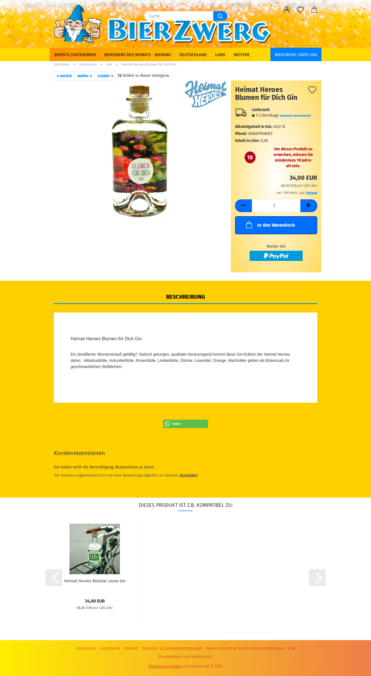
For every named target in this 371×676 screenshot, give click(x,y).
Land (220, 54)
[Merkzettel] (300, 10)
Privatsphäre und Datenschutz (185, 656)
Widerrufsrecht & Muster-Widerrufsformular (245, 648)
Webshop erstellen (165, 666)
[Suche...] (220, 16)
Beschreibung (185, 296)
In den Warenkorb (270, 224)
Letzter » (105, 75)
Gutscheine (110, 648)
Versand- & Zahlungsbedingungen (172, 648)
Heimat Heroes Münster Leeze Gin (95, 581)
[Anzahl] (276, 205)
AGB (291, 648)
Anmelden (188, 475)
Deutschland (193, 54)
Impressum (86, 648)
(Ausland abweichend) (295, 116)
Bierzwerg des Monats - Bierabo (137, 54)
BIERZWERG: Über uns (296, 54)
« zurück (64, 75)
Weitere (242, 54)
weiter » (84, 75)
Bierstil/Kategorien (75, 54)
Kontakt (131, 648)
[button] (286, 10)
